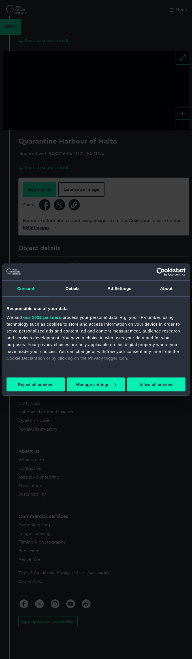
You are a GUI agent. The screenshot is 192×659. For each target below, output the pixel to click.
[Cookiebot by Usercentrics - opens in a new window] (160, 272)
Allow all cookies (156, 384)
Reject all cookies (36, 384)
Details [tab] (72, 288)
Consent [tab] (25, 288)
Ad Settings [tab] (119, 288)
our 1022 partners (42, 317)
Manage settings (96, 384)
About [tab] (166, 288)
